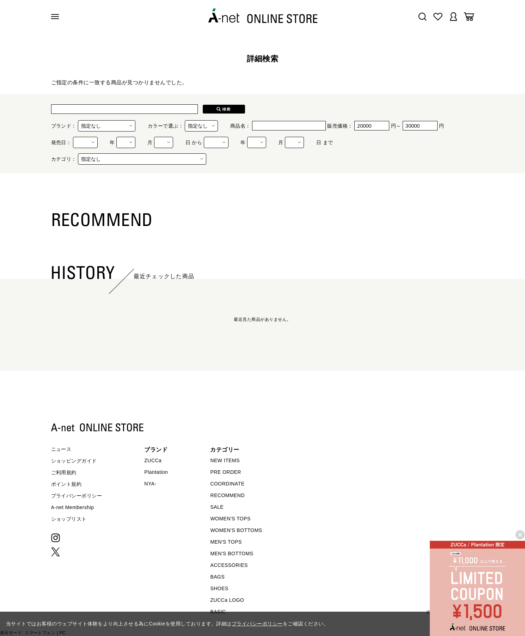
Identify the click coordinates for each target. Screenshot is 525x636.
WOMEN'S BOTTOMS (236, 530)
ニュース (61, 449)
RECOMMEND (227, 495)
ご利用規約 (64, 472)
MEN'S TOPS (226, 542)
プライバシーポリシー (76, 496)
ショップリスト (69, 519)
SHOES (219, 588)
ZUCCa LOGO (227, 600)
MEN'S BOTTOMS (231, 553)
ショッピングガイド (74, 461)
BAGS (217, 577)
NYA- (150, 484)
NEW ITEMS (225, 460)
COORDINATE (227, 484)
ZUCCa (152, 460)
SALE (217, 507)
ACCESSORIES (229, 565)
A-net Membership (72, 507)
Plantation (156, 472)
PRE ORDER (225, 472)
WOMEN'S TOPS (230, 518)
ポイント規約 (66, 484)
